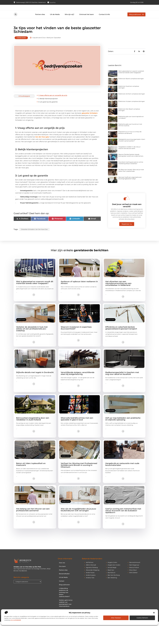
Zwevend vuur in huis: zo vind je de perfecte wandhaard (129, 136)
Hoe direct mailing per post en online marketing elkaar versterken (130, 167)
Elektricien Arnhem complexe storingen (131, 98)
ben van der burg (114, 579)
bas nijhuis (111, 577)
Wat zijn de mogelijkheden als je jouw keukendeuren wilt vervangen (78, 514)
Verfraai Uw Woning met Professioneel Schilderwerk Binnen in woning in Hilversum (79, 470)
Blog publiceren (64, 589)
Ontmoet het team (86, 19)
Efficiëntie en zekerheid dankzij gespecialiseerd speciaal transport (121, 332)
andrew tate (90, 582)
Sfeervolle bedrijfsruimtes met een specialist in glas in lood (77, 423)
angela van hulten (114, 569)
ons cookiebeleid (15, 620)
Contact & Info (104, 19)
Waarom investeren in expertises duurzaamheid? (76, 332)
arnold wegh (112, 572)
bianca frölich (134, 572)
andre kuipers (90, 579)
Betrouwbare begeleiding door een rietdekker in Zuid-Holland (32, 423)
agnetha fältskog (92, 572)
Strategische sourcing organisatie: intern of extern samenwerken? (131, 144)
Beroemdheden (64, 578)
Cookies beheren (142, 618)
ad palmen (89, 567)
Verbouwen (21, 42)
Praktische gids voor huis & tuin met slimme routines (130, 129)
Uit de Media (55, 19)
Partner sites (40, 19)
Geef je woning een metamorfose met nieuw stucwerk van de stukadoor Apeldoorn (123, 515)
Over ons (62, 567)
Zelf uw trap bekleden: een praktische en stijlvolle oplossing (122, 423)
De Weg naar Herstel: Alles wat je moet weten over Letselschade (131, 174)
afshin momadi (91, 569)
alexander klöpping (92, 574)
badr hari (111, 574)
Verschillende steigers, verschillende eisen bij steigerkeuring (77, 378)
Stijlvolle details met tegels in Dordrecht (35, 377)
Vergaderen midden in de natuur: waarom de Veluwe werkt (129, 152)
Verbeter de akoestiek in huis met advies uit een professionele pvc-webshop (32, 333)
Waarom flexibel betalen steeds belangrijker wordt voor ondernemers (130, 159)
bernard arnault (134, 567)
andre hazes (90, 577)
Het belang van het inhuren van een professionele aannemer (33, 514)
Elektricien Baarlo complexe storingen (131, 83)
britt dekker (133, 577)
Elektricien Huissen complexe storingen (131, 106)
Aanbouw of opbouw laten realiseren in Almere (79, 287)
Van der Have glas (42, 141)
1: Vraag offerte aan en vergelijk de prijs (52, 100)
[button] (154, 613)
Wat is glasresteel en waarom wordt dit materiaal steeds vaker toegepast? (131, 76)
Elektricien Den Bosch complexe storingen (129, 114)
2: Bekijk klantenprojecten (48, 103)
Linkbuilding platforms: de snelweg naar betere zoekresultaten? (64, 597)
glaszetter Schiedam (90, 117)
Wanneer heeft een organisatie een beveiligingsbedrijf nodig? (130, 182)
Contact (61, 585)
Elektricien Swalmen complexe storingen (128, 91)
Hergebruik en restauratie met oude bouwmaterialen (122, 469)
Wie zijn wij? (69, 19)
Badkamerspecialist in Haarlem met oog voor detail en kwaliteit (122, 378)
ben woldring (112, 582)
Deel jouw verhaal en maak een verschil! (126, 210)
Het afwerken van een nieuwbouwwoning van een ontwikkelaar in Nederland (118, 288)
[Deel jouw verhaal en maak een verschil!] (127, 202)
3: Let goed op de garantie (48, 106)
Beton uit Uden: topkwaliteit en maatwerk (31, 469)
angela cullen (112, 567)
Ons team (62, 571)
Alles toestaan (116, 618)
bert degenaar (134, 569)
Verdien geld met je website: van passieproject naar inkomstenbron (65, 607)
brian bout (133, 574)
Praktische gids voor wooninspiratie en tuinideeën (131, 121)
